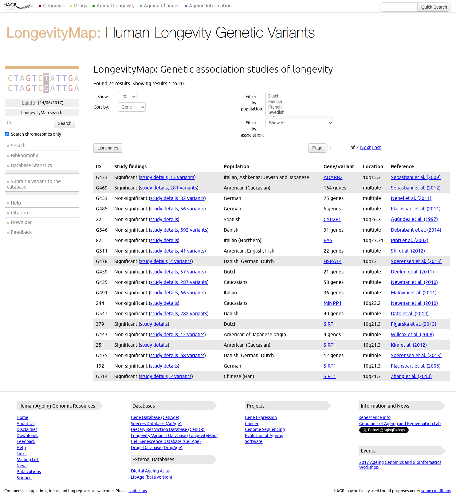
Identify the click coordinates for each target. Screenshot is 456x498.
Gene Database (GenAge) (155, 417)
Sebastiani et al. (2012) (416, 187)
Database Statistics (31, 165)
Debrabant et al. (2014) (416, 230)
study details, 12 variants (177, 334)
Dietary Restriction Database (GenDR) (168, 429)
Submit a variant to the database (34, 183)
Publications (29, 471)
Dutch (299, 96)
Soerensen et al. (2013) (416, 261)
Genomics (54, 5)
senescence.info (375, 417)
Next (365, 147)
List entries (107, 147)
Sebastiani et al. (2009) (416, 177)
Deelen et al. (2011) (412, 271)
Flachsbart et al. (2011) (416, 208)
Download (22, 222)
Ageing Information (210, 5)
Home (22, 417)
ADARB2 (333, 177)
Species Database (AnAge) (156, 423)
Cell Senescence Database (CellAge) (166, 441)
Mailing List (28, 459)
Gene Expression (261, 417)
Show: (103, 96)
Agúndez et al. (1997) (414, 219)
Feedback (21, 232)
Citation (19, 212)
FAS (328, 240)
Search (64, 123)
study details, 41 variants (177, 250)
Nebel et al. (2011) (411, 198)
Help (16, 202)
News (22, 465)
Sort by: (101, 107)
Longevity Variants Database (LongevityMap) (174, 435)
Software (253, 441)
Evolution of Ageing (264, 435)
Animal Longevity (115, 5)
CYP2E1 (332, 219)
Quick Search (434, 7)
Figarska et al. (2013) (413, 324)
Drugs (80, 5)
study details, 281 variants (168, 187)
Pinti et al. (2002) (409, 240)
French (299, 107)
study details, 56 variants (177, 208)
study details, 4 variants (165, 261)
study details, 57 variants (177, 271)
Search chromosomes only (33, 134)
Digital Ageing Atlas (150, 470)
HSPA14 (333, 261)
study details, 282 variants (178, 313)
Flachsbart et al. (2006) (416, 366)
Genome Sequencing (265, 429)
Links (21, 453)
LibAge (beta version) (151, 477)
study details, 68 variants (177, 355)
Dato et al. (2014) (410, 313)
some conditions (436, 490)
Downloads (27, 435)
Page (317, 147)
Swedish (299, 112)
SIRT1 (330, 324)
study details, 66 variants (177, 292)
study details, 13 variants (167, 177)
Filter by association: (249, 128)
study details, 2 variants (165, 376)
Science (24, 477)
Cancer (251, 423)
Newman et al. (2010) (414, 282)
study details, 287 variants (178, 282)
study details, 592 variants (178, 230)
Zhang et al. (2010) (411, 376)
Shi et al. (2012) (408, 250)
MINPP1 (333, 303)
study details (164, 219)
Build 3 (28, 102)
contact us (137, 490)
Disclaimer (27, 429)
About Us (25, 423)
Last (376, 147)
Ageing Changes (161, 5)
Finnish (299, 102)
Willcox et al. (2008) (412, 334)
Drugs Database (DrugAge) (157, 447)
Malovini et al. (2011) (414, 292)
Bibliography (24, 155)
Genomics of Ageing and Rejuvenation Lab (400, 423)
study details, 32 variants (177, 198)
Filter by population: (249, 102)
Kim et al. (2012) (409, 345)
